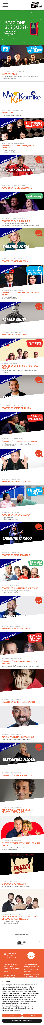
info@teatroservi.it (9, 977)
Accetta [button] (32, 1015)
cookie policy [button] (33, 995)
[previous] (3, 942)
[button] (41, 981)
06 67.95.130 (11, 975)
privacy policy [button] (27, 987)
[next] (40, 942)
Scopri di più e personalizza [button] (22, 1020)
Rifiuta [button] (11, 1015)
